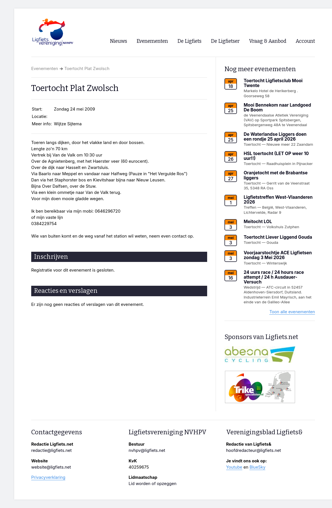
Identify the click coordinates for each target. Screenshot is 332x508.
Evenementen (44, 68)
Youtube (234, 467)
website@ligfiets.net (51, 467)
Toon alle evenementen (292, 311)
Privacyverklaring (48, 477)
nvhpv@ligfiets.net (147, 450)
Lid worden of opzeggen (152, 483)
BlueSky (257, 467)
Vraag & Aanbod (267, 41)
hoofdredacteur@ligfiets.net (253, 450)
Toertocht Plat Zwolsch (87, 68)
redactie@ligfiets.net (51, 450)
